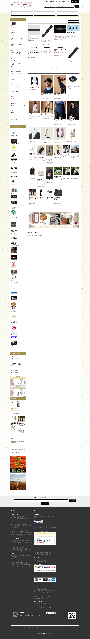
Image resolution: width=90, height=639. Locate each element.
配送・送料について (32, 627)
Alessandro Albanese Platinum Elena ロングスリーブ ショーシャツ (34, 114)
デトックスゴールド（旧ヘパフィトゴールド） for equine (18, 409)
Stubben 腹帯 (69, 59)
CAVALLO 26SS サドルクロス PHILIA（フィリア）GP (40, 180)
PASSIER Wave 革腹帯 (71, 32)
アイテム (75, 1)
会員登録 (63, 1)
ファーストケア (69, 139)
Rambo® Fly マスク (74, 154)
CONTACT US (67, 13)
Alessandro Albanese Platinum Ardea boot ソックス (60, 94)
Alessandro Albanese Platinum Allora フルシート (60, 120)
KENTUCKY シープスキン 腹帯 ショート (34, 53)
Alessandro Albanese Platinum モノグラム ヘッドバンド (40, 157)
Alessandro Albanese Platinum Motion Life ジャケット (73, 120)
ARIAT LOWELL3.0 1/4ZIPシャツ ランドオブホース (58, 154)
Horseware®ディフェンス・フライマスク (66, 176)
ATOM (71, 627)
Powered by (45, 633)
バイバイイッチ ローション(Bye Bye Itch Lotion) (14, 423)
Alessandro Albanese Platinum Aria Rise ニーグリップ (47, 114)
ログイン (68, 1)
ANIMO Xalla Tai (31, 139)
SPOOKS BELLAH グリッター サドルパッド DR (58, 198)
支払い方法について (24, 627)
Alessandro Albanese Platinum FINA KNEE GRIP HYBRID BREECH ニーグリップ (49, 159)
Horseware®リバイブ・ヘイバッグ (49, 180)
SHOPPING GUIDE (44, 13)
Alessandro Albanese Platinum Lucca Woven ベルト (73, 84)
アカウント (58, 1)
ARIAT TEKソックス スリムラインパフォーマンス (60, 140)
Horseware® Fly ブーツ (66, 154)
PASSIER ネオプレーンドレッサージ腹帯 (47, 49)
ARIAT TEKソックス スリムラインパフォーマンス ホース (47, 140)
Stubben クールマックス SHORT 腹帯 (47, 38)
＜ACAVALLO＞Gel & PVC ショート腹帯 (60, 34)
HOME (22, 13)
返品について (39, 627)
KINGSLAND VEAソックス (40, 198)
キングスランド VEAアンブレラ (49, 198)
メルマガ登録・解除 (50, 1)
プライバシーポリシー (55, 627)
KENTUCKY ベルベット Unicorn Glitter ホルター (32, 154)
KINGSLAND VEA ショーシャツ (34, 87)
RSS (68, 627)
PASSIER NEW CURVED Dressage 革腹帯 (34, 36)
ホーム (19, 627)
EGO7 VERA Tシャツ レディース (32, 176)
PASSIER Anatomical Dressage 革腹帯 (60, 50)
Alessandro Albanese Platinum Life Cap (47, 94)
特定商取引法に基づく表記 (46, 627)
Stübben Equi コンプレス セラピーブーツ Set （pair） (32, 198)
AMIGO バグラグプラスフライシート (57, 177)
